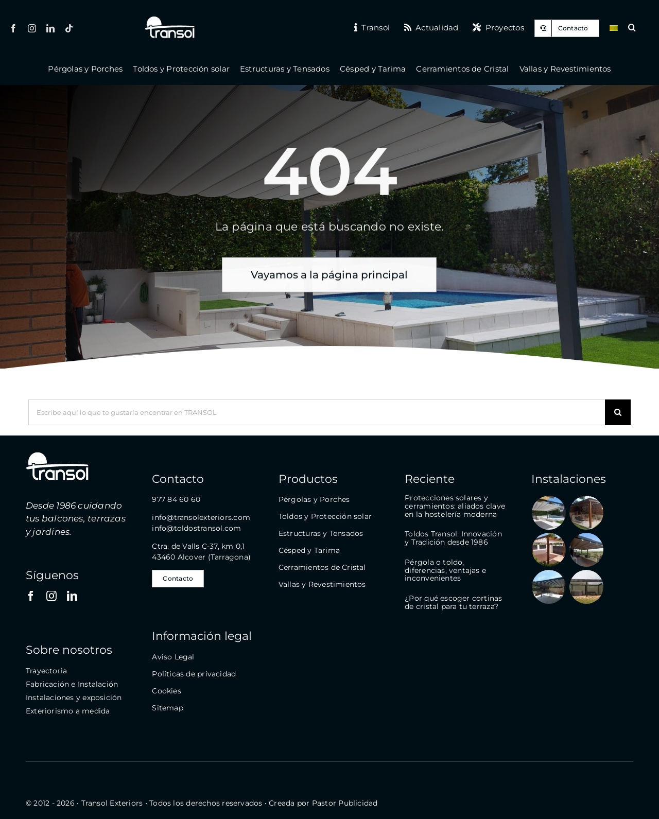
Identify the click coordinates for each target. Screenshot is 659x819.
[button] (632, 28)
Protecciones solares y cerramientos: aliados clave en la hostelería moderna (455, 505)
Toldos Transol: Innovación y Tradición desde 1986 (453, 538)
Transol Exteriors (112, 803)
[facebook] (13, 28)
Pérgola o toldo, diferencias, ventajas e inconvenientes (445, 570)
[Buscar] (618, 412)
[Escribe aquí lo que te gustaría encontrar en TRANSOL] (316, 412)
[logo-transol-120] (169, 19)
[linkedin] (50, 28)
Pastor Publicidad (345, 803)
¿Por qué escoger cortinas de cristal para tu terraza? (453, 602)
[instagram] (32, 28)
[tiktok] (69, 28)
